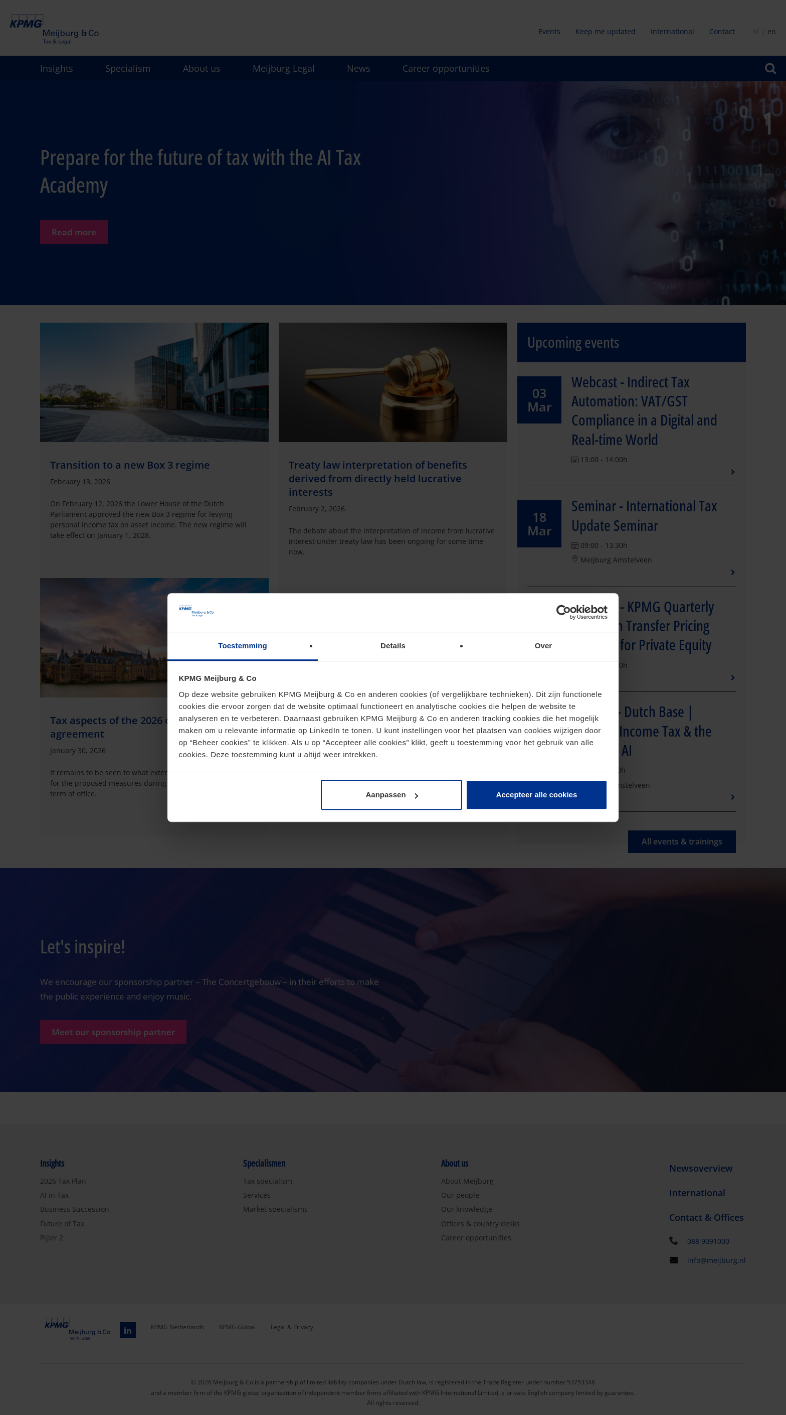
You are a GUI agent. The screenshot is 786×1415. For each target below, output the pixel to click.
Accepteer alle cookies (536, 795)
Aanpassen (392, 795)
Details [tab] (393, 645)
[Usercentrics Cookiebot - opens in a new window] (564, 612)
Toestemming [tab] (242, 645)
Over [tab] (543, 645)
